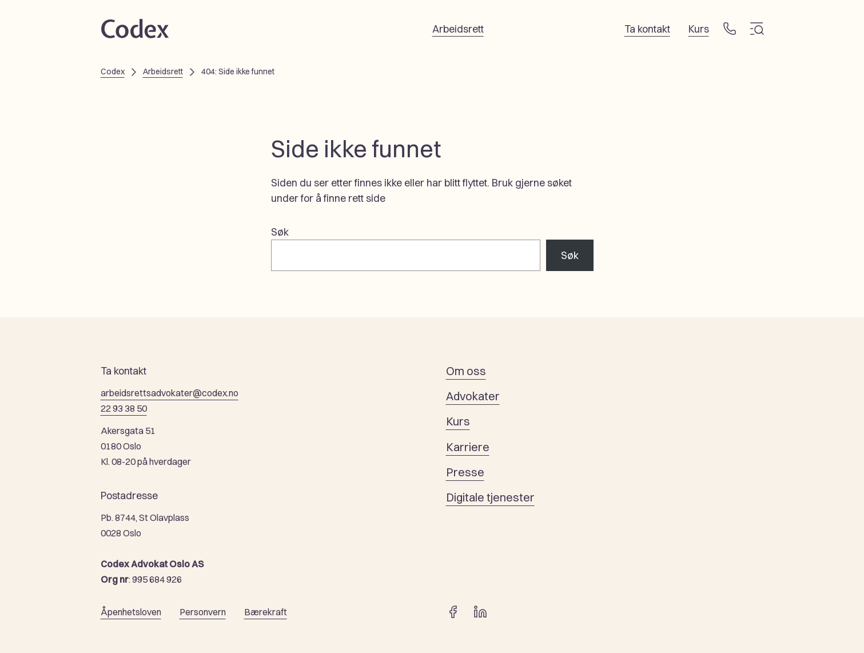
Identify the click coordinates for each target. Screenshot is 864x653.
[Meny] (757, 28)
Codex (113, 71)
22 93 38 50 (124, 408)
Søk (280, 231)
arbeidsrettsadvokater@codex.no (169, 393)
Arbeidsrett (163, 71)
